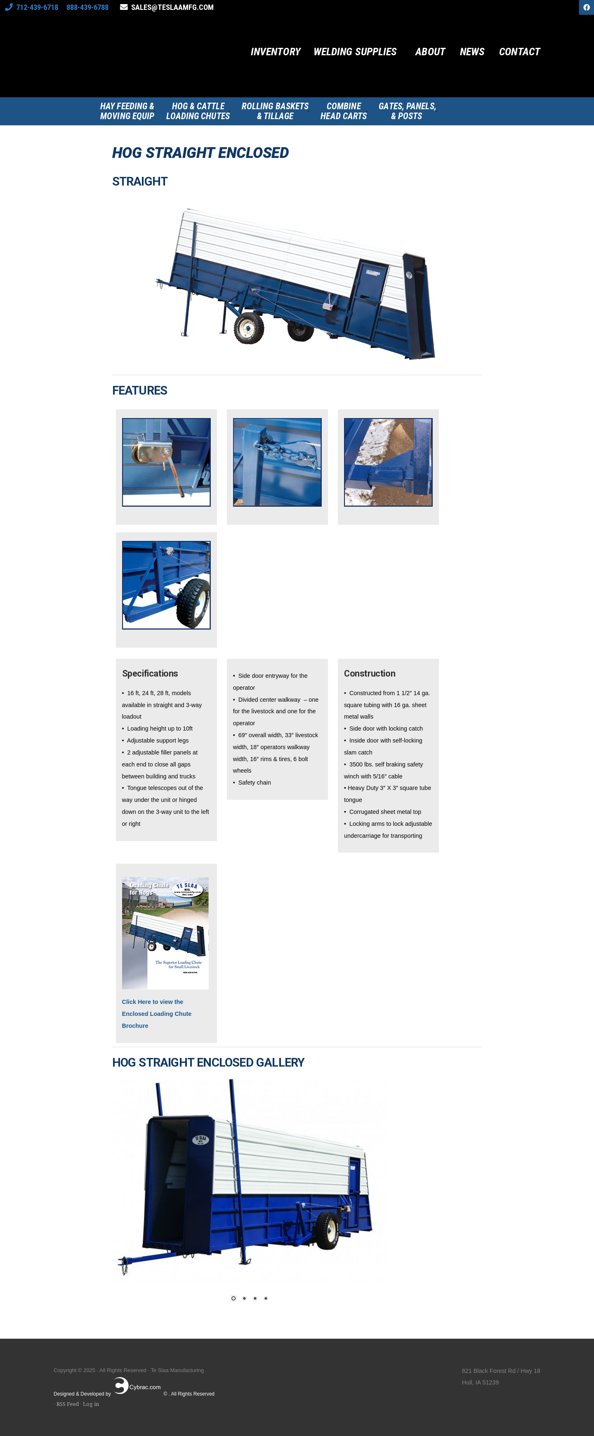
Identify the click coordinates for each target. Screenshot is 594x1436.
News (472, 52)
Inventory (276, 52)
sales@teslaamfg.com (172, 7)
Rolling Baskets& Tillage (275, 111)
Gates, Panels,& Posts (407, 111)
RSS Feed (68, 1404)
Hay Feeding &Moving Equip (127, 111)
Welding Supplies (355, 52)
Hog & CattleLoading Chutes (197, 111)
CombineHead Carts (344, 111)
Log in (91, 1404)
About (430, 52)
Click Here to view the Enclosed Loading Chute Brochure (157, 1014)
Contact (519, 52)
